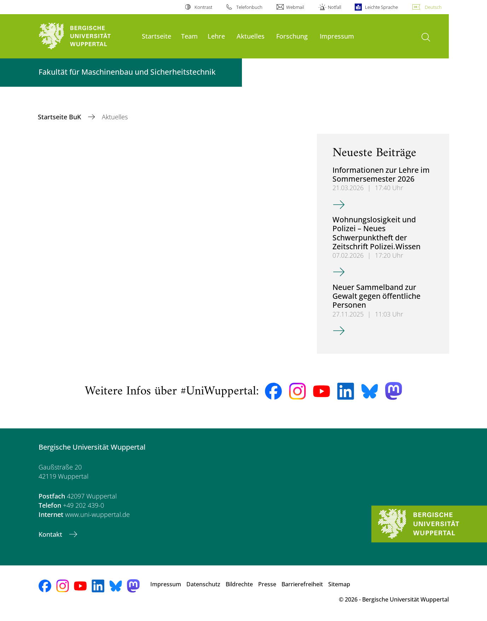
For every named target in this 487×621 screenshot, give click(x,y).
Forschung (292, 36)
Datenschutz (203, 584)
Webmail (295, 7)
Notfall (334, 7)
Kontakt (51, 534)
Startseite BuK (60, 117)
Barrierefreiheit (302, 584)
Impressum (337, 36)
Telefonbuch (249, 7)
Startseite (156, 36)
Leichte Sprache (381, 7)
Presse (267, 584)
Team (189, 36)
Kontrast (203, 7)
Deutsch (433, 7)
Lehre (216, 36)
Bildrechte (239, 584)
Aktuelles (251, 36)
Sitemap (339, 584)
